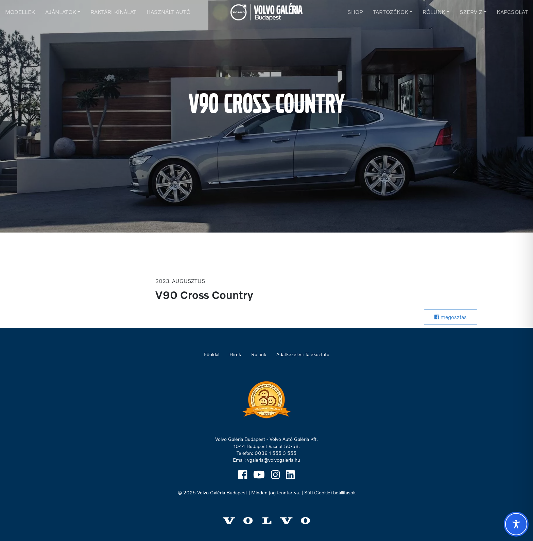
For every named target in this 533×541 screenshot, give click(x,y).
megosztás (450, 317)
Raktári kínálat (113, 12)
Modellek (20, 12)
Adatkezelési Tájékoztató (302, 354)
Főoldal (211, 354)
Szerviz (471, 12)
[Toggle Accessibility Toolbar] (516, 524)
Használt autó (168, 12)
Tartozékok (390, 12)
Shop (355, 12)
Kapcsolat (512, 12)
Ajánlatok (60, 12)
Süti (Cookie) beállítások (330, 492)
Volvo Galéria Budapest (222, 492)
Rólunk (434, 12)
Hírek (235, 354)
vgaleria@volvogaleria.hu (273, 460)
